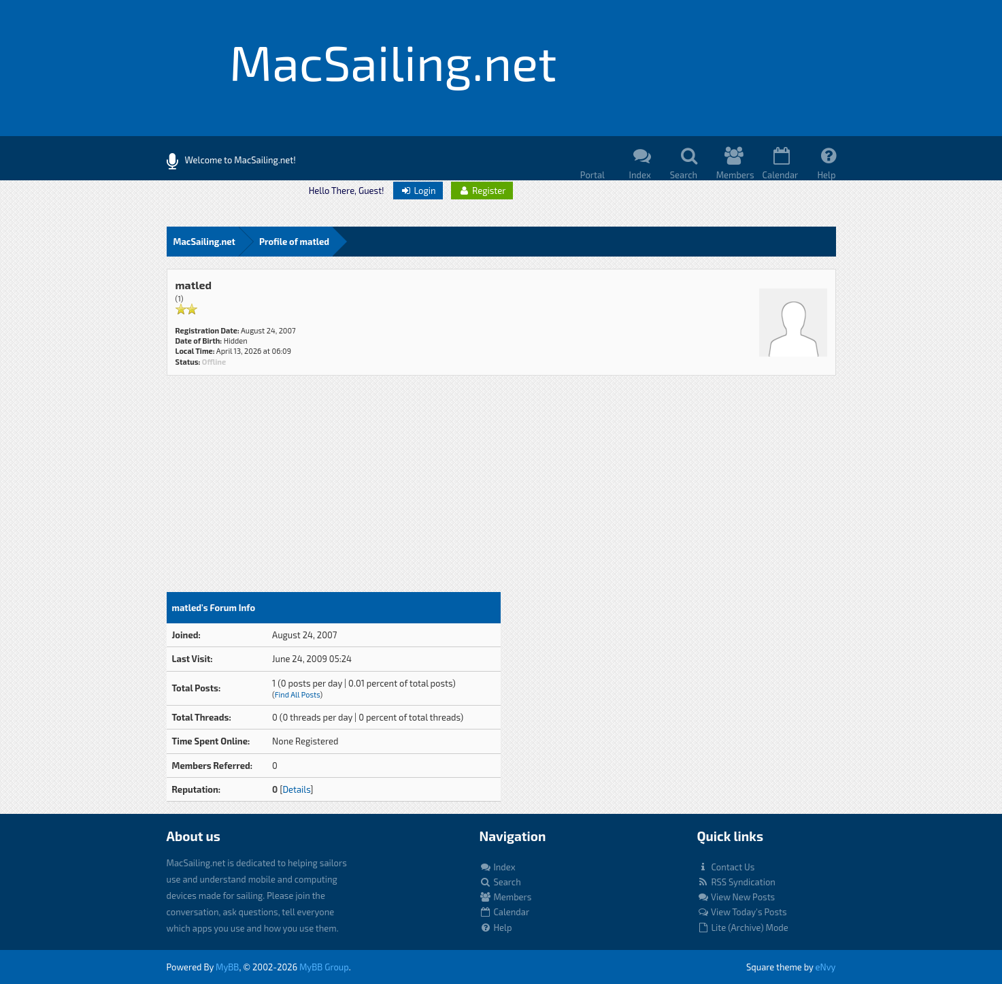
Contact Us (726, 867)
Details (296, 789)
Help (496, 927)
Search (500, 881)
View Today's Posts (742, 911)
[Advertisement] (333, 490)
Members (506, 896)
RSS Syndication (736, 881)
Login (418, 190)
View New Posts (736, 896)
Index (498, 867)
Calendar (505, 911)
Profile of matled (294, 241)
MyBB (227, 967)
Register (481, 190)
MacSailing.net (204, 241)
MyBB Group (324, 967)
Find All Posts (297, 694)
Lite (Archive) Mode (742, 927)
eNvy (826, 967)
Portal (592, 174)
